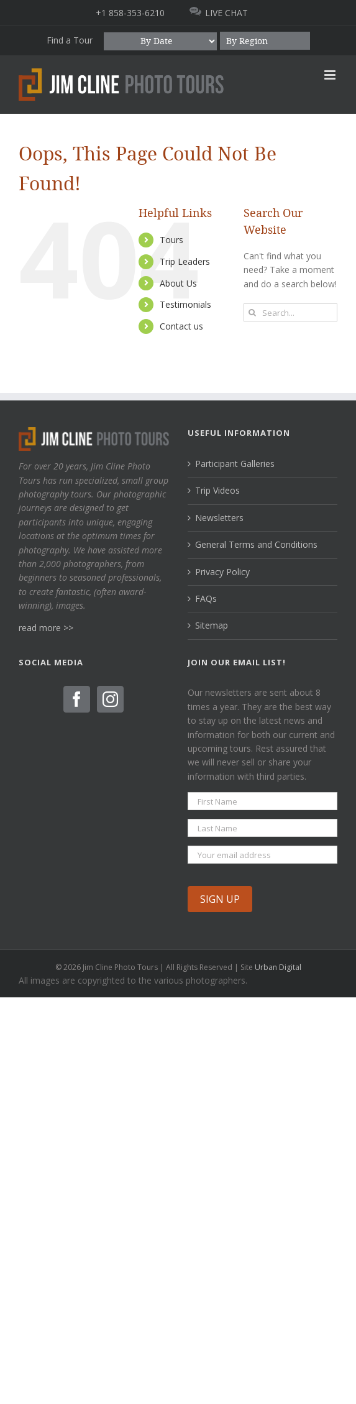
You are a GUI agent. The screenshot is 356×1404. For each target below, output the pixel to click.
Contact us (181, 326)
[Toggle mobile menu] (330, 74)
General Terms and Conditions (256, 544)
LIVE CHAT (226, 13)
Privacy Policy (222, 572)
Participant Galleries (235, 463)
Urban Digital (278, 967)
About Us (178, 283)
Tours (171, 240)
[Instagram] (110, 699)
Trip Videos (217, 490)
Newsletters (219, 518)
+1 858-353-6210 (130, 13)
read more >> (46, 628)
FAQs (206, 598)
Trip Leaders (185, 261)
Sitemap (211, 625)
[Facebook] (76, 699)
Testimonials (185, 304)
